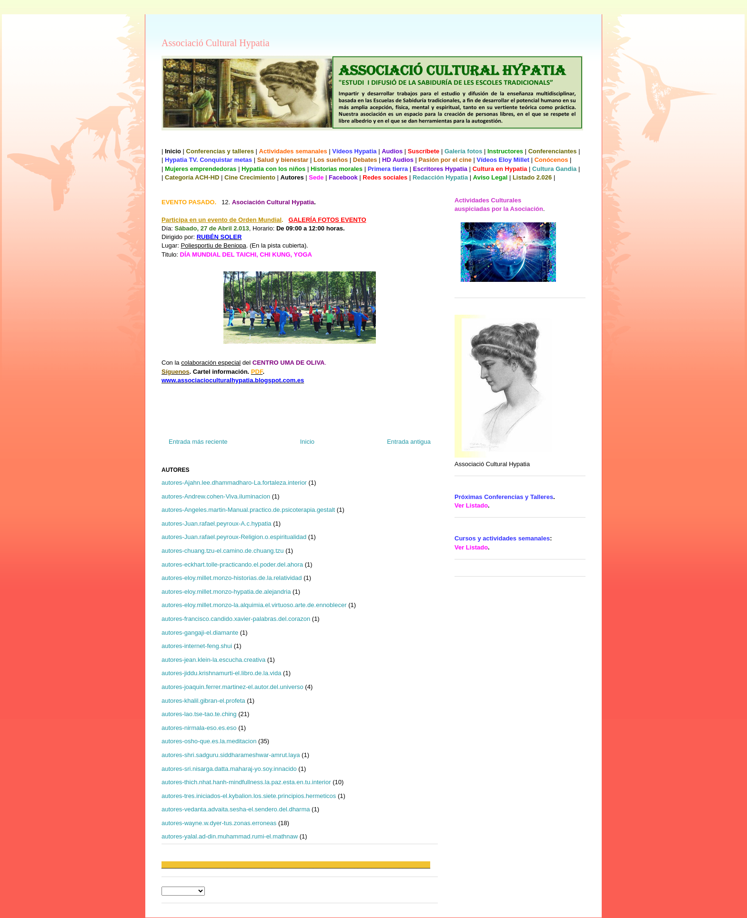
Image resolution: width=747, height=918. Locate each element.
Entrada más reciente (198, 441)
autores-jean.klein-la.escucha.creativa (213, 659)
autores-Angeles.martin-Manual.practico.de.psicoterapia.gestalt (248, 509)
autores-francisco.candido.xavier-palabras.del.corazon (236, 618)
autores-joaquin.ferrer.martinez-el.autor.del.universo (232, 686)
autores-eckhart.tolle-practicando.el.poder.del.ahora (232, 564)
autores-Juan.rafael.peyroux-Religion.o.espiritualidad (234, 536)
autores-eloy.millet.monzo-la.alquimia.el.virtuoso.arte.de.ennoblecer (254, 605)
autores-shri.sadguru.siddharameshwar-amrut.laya (231, 754)
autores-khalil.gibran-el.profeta (203, 700)
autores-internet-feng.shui (197, 645)
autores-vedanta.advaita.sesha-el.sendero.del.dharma (236, 809)
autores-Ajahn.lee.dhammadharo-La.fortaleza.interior (234, 482)
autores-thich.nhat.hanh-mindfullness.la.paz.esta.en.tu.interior (246, 782)
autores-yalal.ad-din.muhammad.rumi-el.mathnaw (230, 836)
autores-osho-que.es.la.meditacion (209, 741)
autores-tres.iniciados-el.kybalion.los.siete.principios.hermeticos (249, 795)
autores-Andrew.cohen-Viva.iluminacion (216, 496)
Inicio (307, 441)
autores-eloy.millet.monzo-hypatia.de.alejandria (226, 591)
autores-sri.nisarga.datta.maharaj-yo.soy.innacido (229, 768)
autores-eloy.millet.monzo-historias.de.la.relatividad (232, 577)
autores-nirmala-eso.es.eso (199, 727)
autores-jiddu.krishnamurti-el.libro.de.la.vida (221, 673)
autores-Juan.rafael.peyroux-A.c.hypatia (217, 523)
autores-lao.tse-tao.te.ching (199, 714)
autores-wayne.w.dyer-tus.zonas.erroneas (219, 823)
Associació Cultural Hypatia (216, 43)
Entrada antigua (409, 441)
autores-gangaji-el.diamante (200, 632)
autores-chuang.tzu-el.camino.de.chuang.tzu (223, 550)
